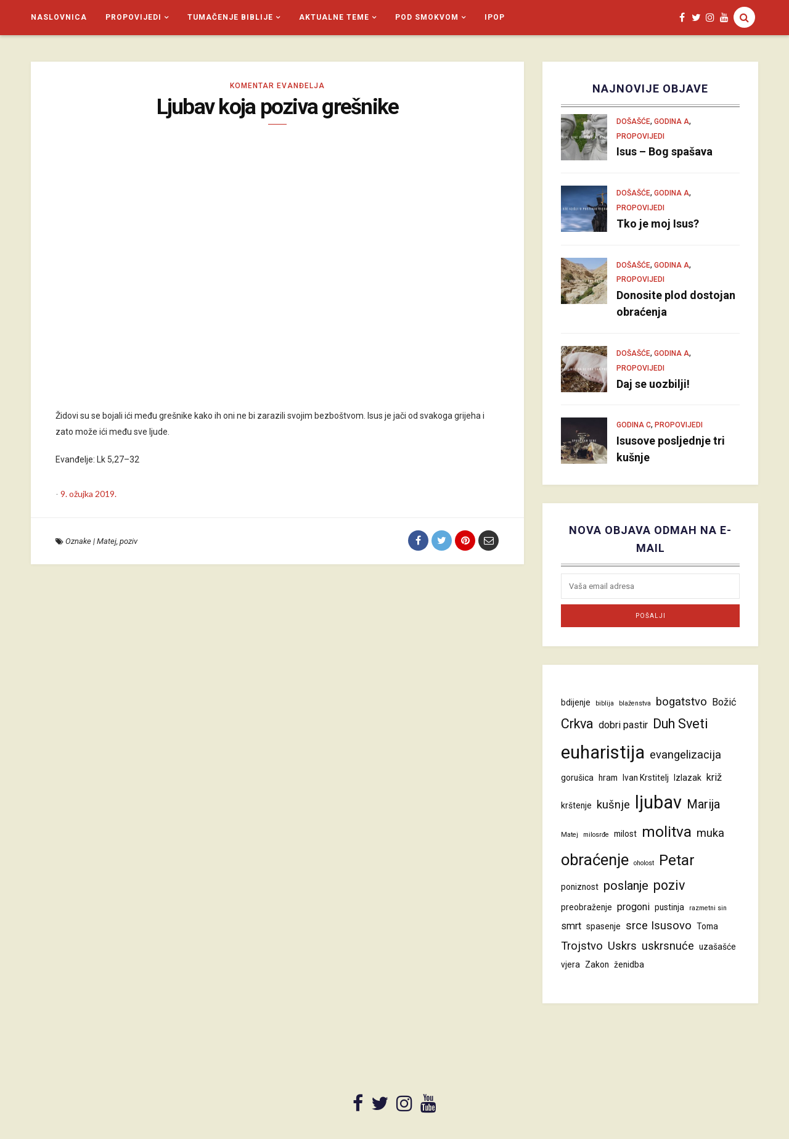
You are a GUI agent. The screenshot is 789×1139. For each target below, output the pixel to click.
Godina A (671, 121)
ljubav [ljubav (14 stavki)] (658, 802)
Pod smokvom (427, 17)
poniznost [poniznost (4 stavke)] (580, 887)
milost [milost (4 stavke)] (625, 834)
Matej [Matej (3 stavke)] (569, 835)
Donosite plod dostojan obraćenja (675, 303)
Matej (107, 541)
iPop (494, 17)
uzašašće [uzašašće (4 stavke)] (717, 947)
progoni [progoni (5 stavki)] (633, 907)
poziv (128, 541)
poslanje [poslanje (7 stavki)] (625, 885)
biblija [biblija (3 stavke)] (604, 703)
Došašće (633, 121)
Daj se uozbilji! (653, 383)
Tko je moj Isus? (657, 223)
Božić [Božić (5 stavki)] (724, 702)
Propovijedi (133, 17)
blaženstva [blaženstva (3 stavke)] (635, 703)
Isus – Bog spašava (664, 151)
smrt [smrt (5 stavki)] (571, 926)
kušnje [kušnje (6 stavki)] (613, 805)
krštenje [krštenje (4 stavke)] (576, 805)
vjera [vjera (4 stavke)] (570, 964)
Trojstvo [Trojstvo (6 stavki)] (582, 946)
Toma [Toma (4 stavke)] (707, 926)
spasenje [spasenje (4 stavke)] (603, 926)
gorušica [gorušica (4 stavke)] (577, 778)
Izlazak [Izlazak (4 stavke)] (687, 778)
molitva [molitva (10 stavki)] (667, 832)
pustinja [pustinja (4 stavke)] (669, 907)
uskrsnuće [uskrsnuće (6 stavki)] (668, 946)
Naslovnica (59, 17)
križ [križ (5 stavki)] (714, 777)
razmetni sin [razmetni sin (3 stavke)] (708, 908)
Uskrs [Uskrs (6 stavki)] (622, 946)
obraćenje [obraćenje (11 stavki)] (595, 859)
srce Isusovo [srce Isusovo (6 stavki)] (659, 925)
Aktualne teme (334, 17)
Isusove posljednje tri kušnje (670, 449)
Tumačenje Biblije (230, 17)
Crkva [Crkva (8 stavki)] (577, 723)
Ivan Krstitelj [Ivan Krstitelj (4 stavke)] (646, 778)
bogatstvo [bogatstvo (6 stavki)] (681, 702)
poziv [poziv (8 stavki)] (669, 885)
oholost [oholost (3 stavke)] (644, 863)
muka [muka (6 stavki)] (710, 833)
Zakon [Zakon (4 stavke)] (597, 964)
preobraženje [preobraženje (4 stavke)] (586, 907)
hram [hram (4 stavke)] (608, 778)
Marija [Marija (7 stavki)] (703, 804)
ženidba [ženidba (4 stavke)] (629, 964)
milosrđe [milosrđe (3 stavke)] (596, 835)
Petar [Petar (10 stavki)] (677, 860)
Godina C (633, 425)
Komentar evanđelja (277, 85)
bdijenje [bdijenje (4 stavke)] (576, 702)
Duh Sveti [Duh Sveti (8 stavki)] (680, 723)
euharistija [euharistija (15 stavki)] (603, 752)
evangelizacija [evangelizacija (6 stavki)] (685, 755)
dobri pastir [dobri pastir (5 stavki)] (623, 725)
